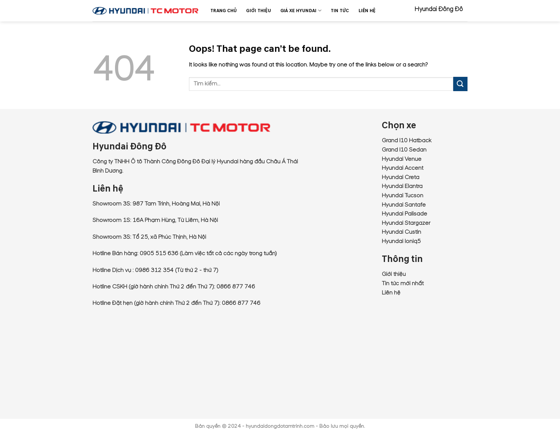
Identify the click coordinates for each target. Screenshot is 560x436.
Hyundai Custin (401, 232)
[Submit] (460, 84)
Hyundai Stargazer (406, 223)
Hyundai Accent (402, 168)
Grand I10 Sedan (404, 149)
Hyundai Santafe (404, 204)
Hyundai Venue (401, 159)
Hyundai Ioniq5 (401, 241)
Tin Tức (340, 11)
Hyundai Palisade (404, 213)
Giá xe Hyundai (300, 10)
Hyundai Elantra (402, 186)
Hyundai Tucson (402, 195)
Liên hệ (391, 292)
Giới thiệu (258, 11)
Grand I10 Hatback (406, 140)
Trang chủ (223, 11)
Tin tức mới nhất (403, 283)
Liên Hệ (367, 11)
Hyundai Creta (400, 177)
